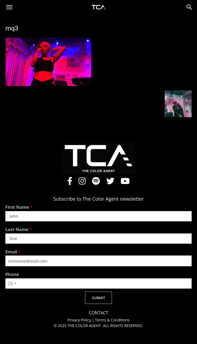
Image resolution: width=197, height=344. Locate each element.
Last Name (18, 229)
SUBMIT (98, 297)
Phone (12, 274)
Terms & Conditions (112, 319)
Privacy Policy (80, 319)
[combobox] (12, 283)
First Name (19, 207)
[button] (9, 7)
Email (13, 252)
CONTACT (98, 313)
